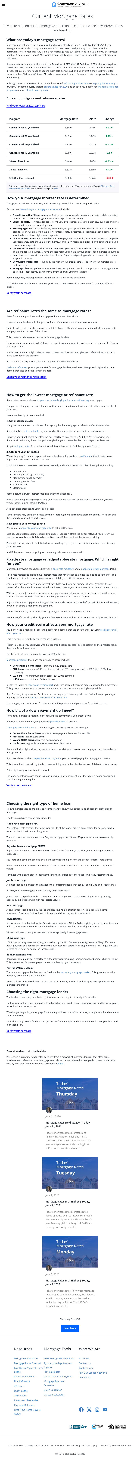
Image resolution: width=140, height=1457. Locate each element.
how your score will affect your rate (48, 697)
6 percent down (56, 721)
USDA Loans (21, 1390)
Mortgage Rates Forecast (27, 1363)
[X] (89, 1409)
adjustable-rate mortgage (96, 568)
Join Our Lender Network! (93, 1372)
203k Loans (20, 1395)
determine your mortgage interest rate (40, 209)
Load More (70, 1328)
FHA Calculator (52, 1371)
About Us (84, 1358)
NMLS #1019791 (15, 1445)
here (56, 188)
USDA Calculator (53, 1389)
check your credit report (40, 684)
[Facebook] (81, 1409)
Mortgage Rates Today (26, 1358)
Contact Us (85, 1363)
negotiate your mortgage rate (35, 527)
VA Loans (19, 1386)
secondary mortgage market (75, 972)
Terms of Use (72, 1445)
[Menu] (3, 3)
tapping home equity (104, 83)
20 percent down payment (47, 758)
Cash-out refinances (17, 367)
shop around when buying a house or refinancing (63, 400)
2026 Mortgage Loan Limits (59, 1358)
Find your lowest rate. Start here (25, 105)
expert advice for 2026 (56, 86)
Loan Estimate (85, 456)
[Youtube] (105, 1409)
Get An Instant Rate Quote (58, 1376)
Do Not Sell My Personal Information (115, 1445)
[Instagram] (97, 1409)
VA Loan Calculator (54, 1394)
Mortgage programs (17, 659)
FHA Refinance (22, 1381)
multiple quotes (22, 446)
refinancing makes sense (76, 83)
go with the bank (29, 431)
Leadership (85, 1377)
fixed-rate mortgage (63, 568)
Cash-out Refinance (24, 1405)
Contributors (86, 1367)
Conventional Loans (25, 1376)
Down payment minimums (20, 727)
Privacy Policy (57, 1445)
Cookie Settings (88, 1445)
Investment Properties (26, 1400)
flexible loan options (37, 89)
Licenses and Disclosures (37, 1445)
